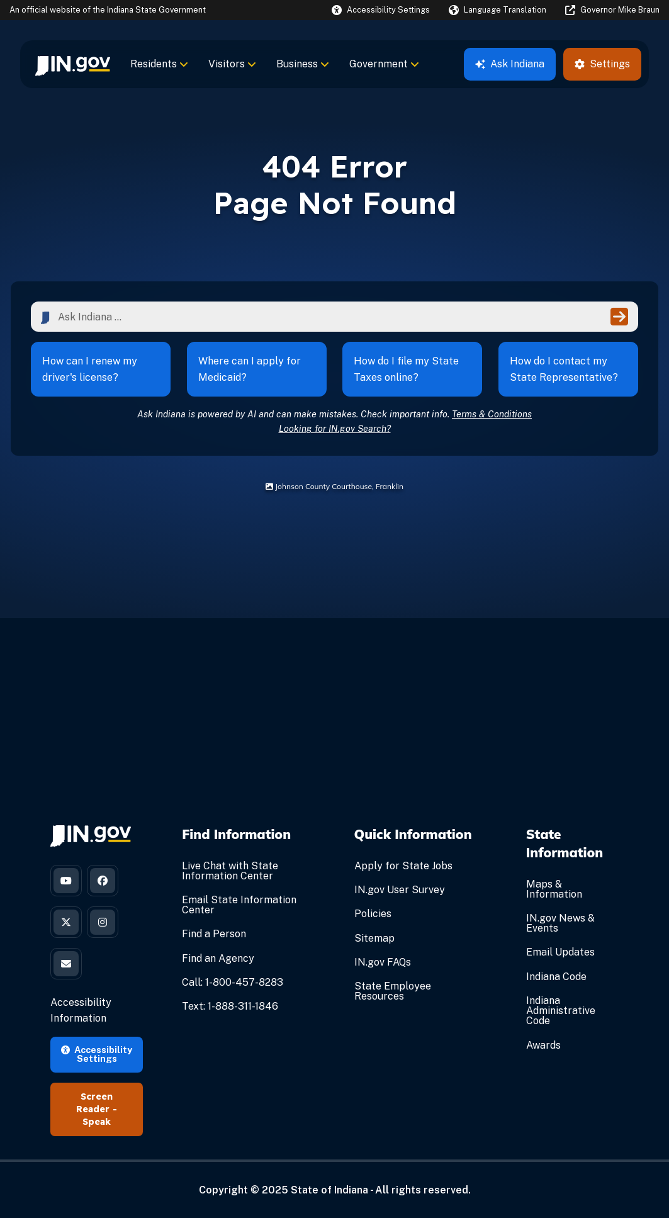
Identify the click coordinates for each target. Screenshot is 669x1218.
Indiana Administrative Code (560, 1011)
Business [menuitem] (302, 64)
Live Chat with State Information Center (230, 871)
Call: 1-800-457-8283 (232, 982)
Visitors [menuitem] (232, 64)
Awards (543, 1045)
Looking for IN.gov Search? (335, 428)
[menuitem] (72, 64)
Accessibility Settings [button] (96, 1054)
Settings (602, 64)
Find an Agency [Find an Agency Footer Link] (218, 958)
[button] (381, 10)
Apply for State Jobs (403, 866)
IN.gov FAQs (382, 962)
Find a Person (214, 934)
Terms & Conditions (492, 414)
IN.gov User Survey (399, 890)
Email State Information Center (239, 905)
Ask (509, 64)
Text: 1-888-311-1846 (230, 1006)
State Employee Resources (392, 991)
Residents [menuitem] (159, 64)
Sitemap (374, 938)
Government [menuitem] (384, 64)
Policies (372, 914)
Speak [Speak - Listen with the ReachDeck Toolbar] (96, 1121)
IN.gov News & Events (560, 923)
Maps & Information (554, 889)
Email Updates (560, 952)
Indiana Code (556, 977)
